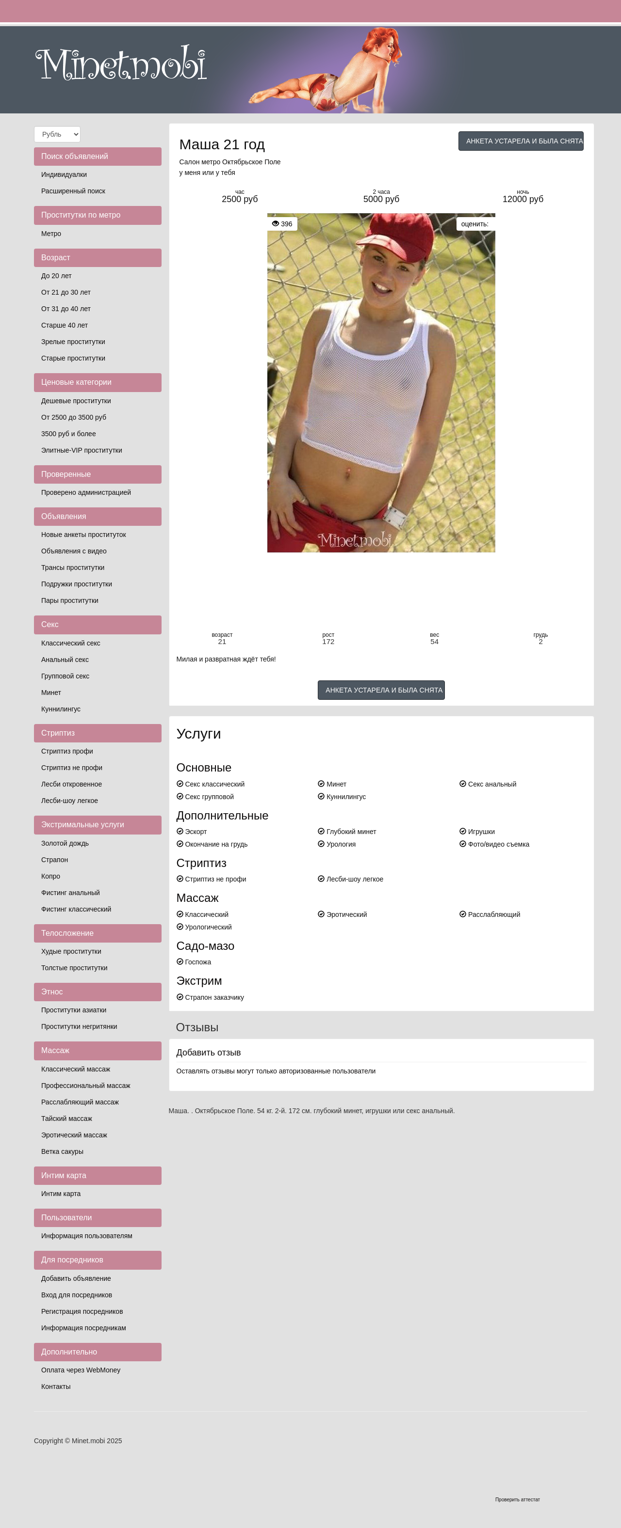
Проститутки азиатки (73, 1010)
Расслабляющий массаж (80, 1102)
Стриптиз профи (67, 751)
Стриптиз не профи (71, 768)
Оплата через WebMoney (80, 1370)
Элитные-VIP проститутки (81, 450)
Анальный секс (65, 659)
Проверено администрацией (86, 492)
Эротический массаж (74, 1135)
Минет (51, 692)
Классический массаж (75, 1069)
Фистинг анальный (70, 893)
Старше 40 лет (64, 325)
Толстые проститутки (74, 968)
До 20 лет (56, 276)
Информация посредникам (83, 1328)
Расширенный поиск (73, 191)
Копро (50, 876)
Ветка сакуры (62, 1151)
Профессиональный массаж (86, 1085)
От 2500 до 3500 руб (73, 417)
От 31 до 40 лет (66, 309)
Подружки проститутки (76, 584)
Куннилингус (61, 709)
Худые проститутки (71, 951)
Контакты (55, 1386)
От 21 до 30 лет (66, 292)
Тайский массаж (66, 1118)
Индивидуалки (64, 174)
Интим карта (61, 1193)
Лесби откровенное (71, 784)
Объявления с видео (74, 551)
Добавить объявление (76, 1278)
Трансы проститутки (72, 567)
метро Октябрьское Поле (240, 162)
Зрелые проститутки (73, 342)
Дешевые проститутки (76, 401)
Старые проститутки (73, 358)
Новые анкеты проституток (83, 534)
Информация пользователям (86, 1236)
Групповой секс (65, 676)
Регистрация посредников (82, 1311)
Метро (51, 233)
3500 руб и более (68, 434)
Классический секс (70, 643)
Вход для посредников (76, 1295)
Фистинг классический (76, 909)
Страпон (54, 860)
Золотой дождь (65, 843)
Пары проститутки (69, 600)
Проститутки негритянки (79, 1026)
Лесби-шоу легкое (69, 800)
